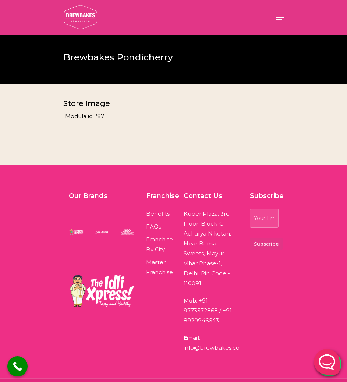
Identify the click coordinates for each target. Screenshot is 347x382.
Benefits (158, 213)
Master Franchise (159, 267)
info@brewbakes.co (212, 347)
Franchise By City (159, 244)
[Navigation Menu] (280, 17)
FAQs (153, 226)
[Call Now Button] (17, 366)
